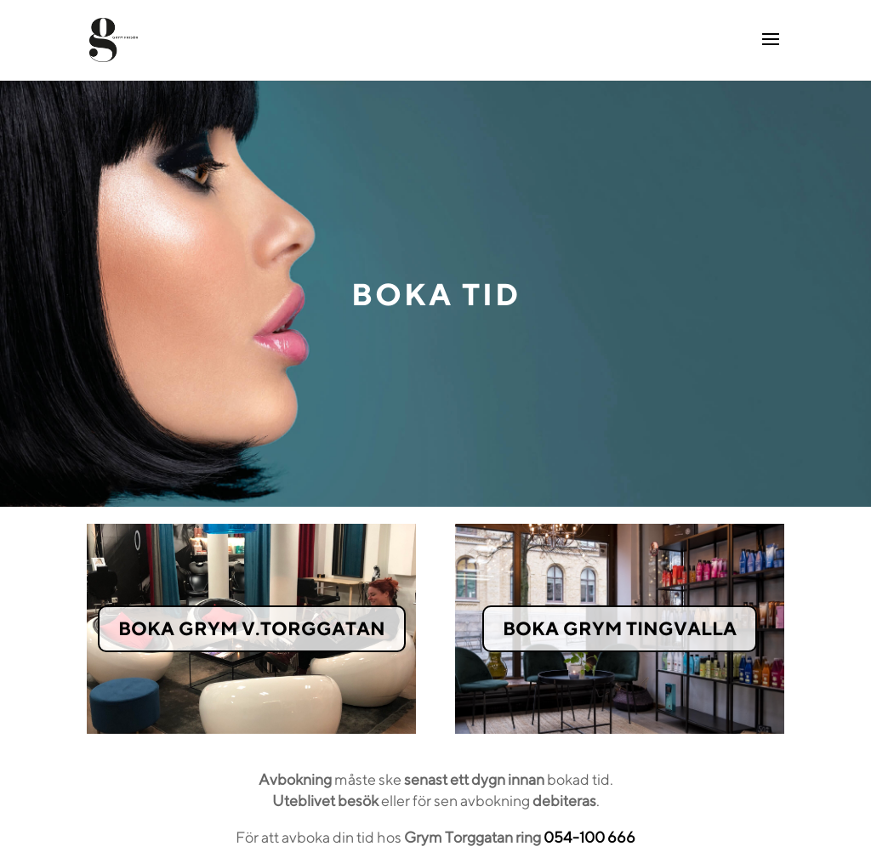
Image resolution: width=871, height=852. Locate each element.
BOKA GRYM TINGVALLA (620, 628)
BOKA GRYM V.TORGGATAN (251, 628)
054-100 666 (589, 837)
